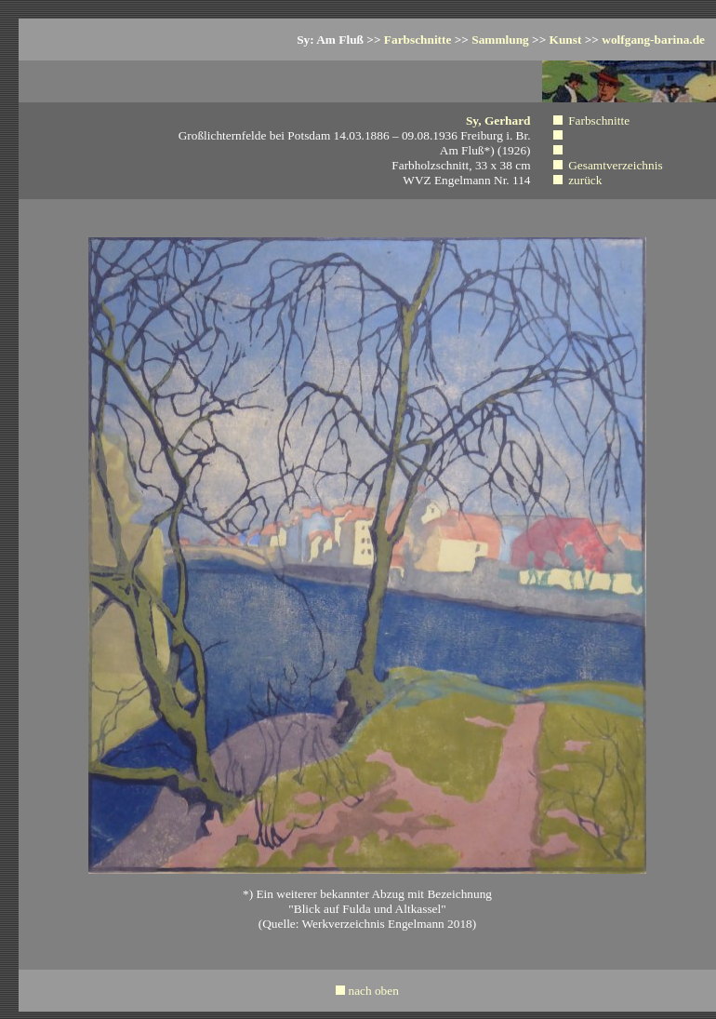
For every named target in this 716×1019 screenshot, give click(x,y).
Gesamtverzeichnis (615, 165)
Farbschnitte (418, 40)
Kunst (566, 40)
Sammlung (499, 40)
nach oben (373, 991)
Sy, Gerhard (498, 120)
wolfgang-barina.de (653, 40)
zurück (585, 180)
